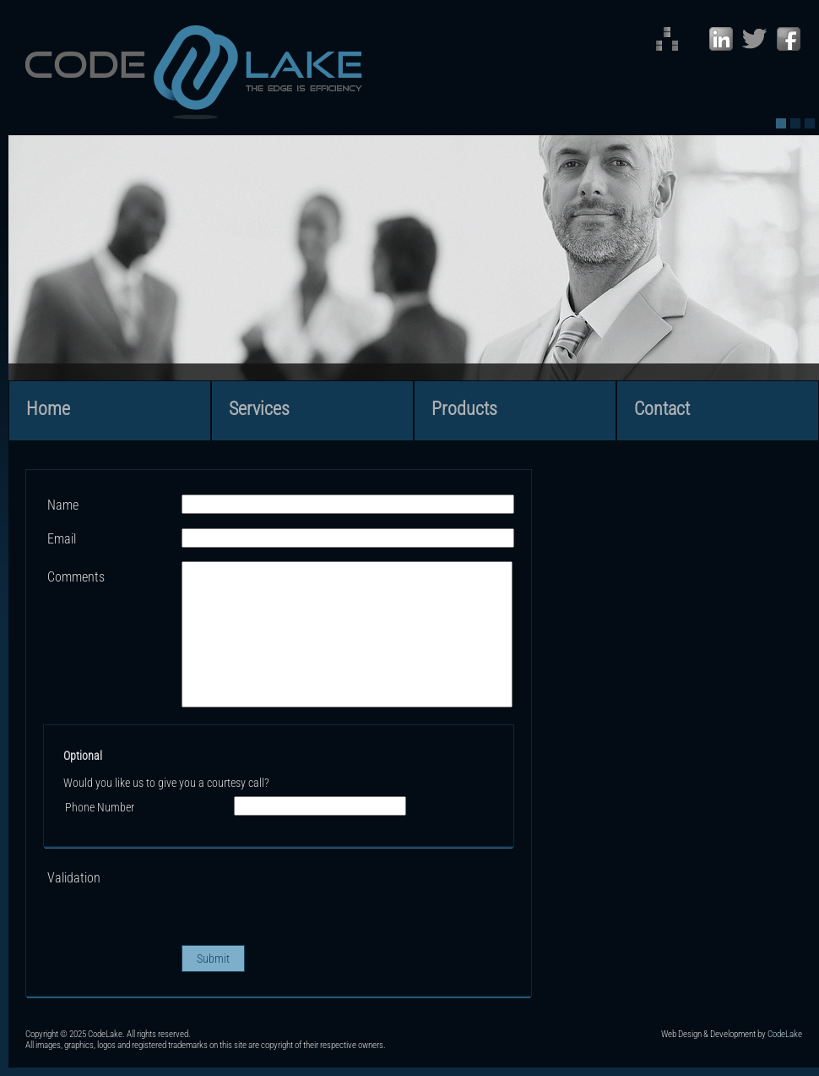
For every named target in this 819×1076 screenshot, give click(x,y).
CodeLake (784, 1034)
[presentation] (310, 898)
